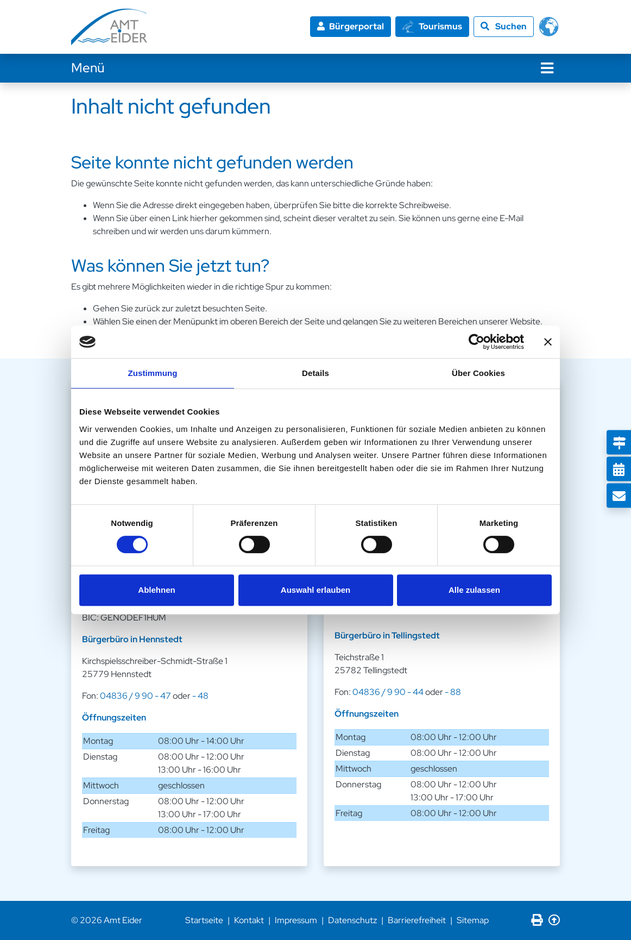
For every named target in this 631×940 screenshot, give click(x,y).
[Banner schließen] (548, 342)
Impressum (296, 920)
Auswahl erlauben (315, 589)
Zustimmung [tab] (153, 373)
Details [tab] (315, 373)
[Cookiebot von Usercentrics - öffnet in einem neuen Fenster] (476, 342)
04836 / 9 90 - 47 (135, 695)
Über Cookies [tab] (478, 373)
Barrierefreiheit (417, 920)
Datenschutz (352, 920)
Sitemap (473, 920)
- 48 (200, 695)
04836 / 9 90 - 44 (388, 692)
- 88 (453, 692)
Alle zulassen (474, 589)
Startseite (204, 920)
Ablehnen (156, 589)
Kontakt (249, 920)
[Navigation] (547, 68)
